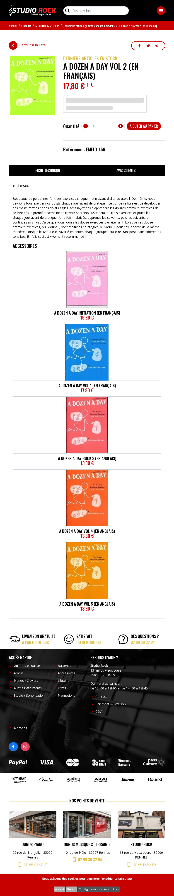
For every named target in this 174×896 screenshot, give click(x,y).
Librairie (63, 680)
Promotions (66, 695)
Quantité (71, 126)
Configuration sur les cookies (99, 889)
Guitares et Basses (27, 665)
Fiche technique (47, 170)
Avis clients (126, 170)
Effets (62, 688)
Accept (59, 889)
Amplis (19, 673)
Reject (71, 889)
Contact (101, 696)
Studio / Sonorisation (29, 695)
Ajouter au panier (144, 126)
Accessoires (66, 673)
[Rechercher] (96, 10)
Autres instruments (28, 688)
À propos (20, 728)
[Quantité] (103, 126)
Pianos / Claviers (26, 680)
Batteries (64, 665)
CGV (98, 711)
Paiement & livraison (110, 704)
